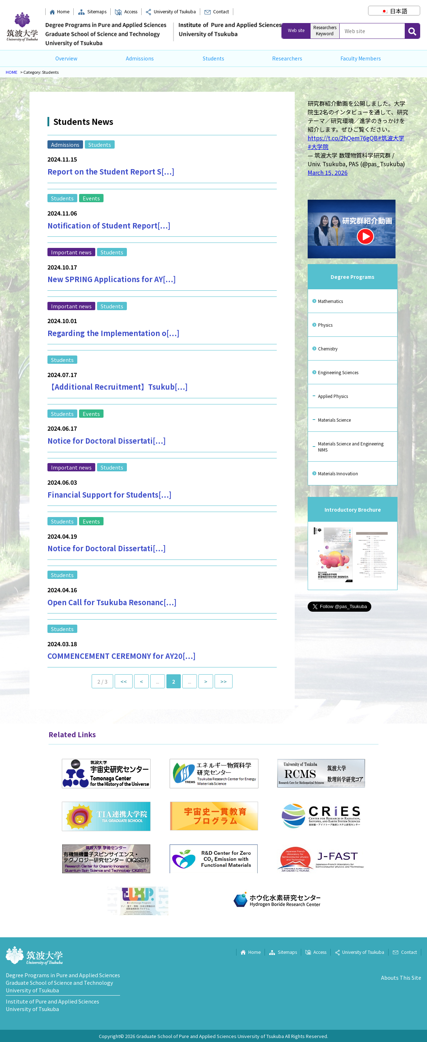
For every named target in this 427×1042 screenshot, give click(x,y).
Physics (325, 325)
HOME (11, 72)
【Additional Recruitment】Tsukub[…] (117, 386)
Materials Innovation (338, 473)
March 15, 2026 (328, 172)
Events (91, 198)
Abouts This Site (401, 977)
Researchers (287, 58)
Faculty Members (360, 58)
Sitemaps (92, 11)
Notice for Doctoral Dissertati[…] (106, 440)
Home (59, 11)
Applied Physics (333, 396)
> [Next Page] (205, 681)
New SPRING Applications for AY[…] (111, 279)
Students (213, 58)
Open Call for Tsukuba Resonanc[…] (111, 602)
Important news (71, 252)
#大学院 (318, 146)
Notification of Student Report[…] (108, 225)
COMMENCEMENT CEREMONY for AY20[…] (121, 656)
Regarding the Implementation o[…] (113, 333)
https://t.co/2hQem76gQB (343, 137)
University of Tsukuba (171, 11)
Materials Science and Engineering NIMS (351, 446)
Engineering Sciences (338, 372)
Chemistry (328, 348)
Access (126, 11)
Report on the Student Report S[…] (110, 171)
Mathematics (330, 301)
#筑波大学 (391, 137)
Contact (216, 11)
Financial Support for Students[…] (109, 494)
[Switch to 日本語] (393, 10)
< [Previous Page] (141, 681)
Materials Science (334, 420)
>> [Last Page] (223, 681)
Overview (66, 58)
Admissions (140, 58)
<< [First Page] (123, 681)
